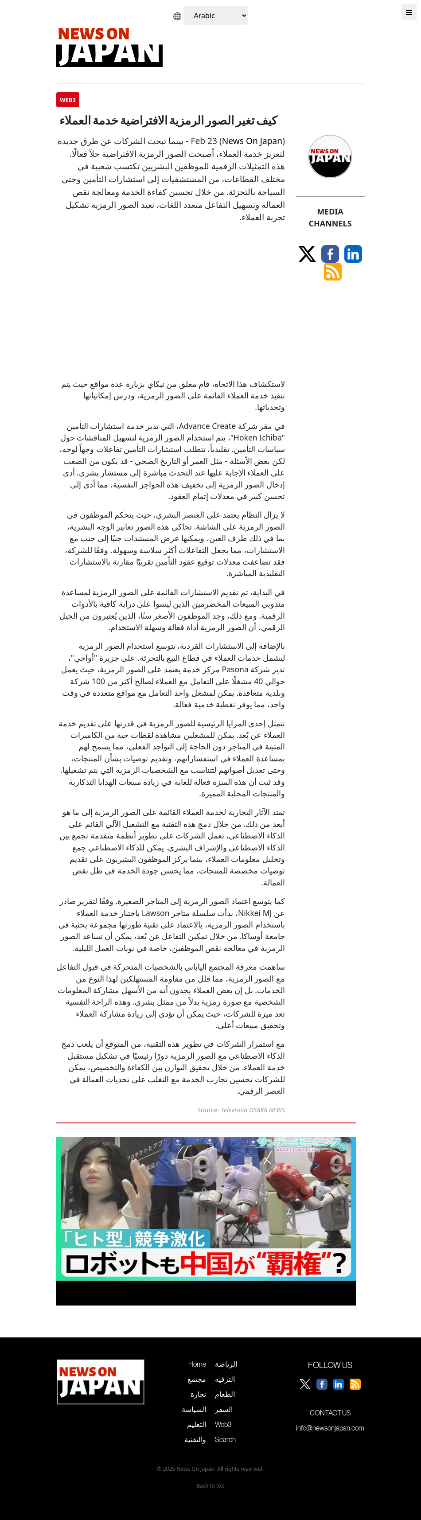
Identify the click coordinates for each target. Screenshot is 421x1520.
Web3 (223, 1424)
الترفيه (225, 1379)
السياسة (194, 1409)
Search (225, 1439)
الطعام (225, 1394)
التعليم (196, 1424)
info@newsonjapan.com (330, 1428)
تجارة (198, 1394)
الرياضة (226, 1364)
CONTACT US (330, 1413)
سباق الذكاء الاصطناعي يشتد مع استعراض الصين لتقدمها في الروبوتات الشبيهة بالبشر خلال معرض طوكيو (197, 1348)
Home (197, 1364)
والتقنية (195, 1439)
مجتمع (196, 1379)
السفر (224, 1409)
